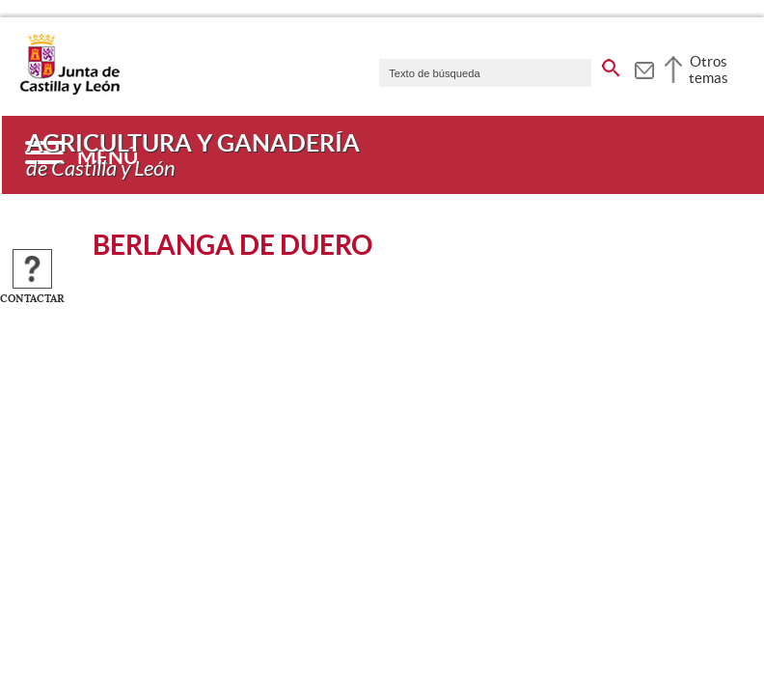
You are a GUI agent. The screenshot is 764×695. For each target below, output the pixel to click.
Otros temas (708, 69)
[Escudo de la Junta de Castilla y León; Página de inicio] (69, 90)
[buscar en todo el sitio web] (611, 64)
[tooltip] (644, 67)
